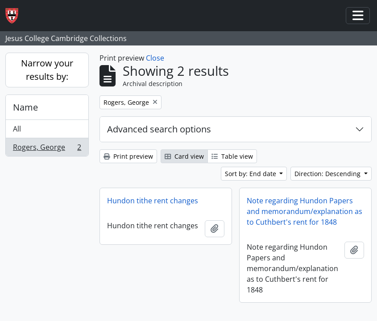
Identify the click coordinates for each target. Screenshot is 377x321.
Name (25, 107)
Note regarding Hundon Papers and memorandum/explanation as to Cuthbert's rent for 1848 (304, 211)
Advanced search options (159, 129)
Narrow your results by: (47, 69)
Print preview (128, 156)
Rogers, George (46, 149)
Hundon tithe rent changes (152, 201)
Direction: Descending (328, 173)
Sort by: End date (251, 173)
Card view (184, 156)
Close (155, 58)
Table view (232, 156)
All (17, 129)
